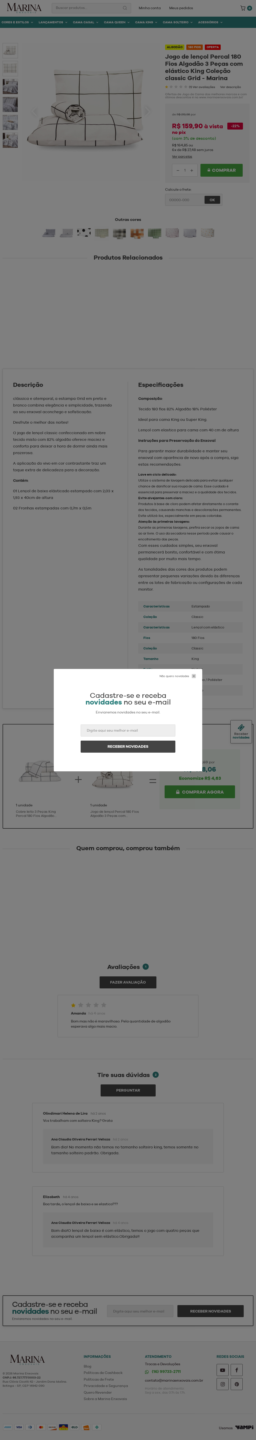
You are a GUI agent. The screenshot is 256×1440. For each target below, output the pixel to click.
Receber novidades (128, 746)
